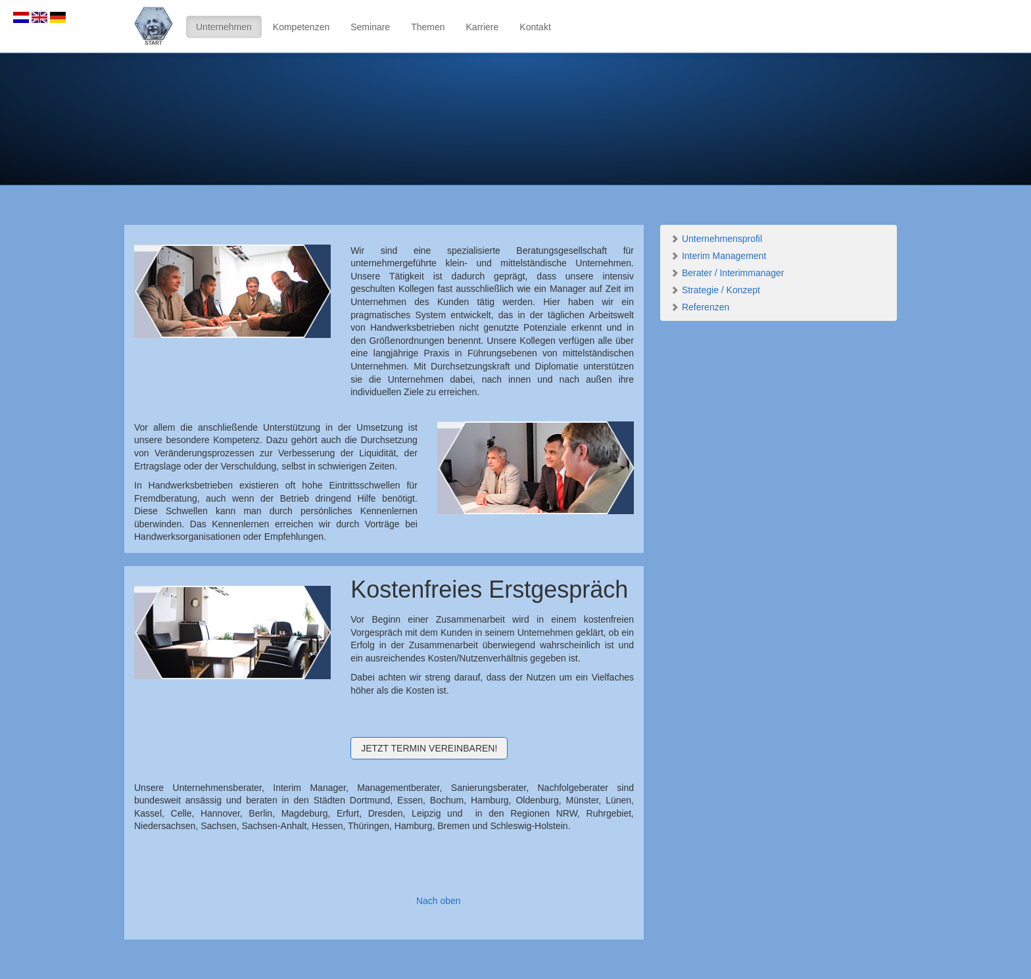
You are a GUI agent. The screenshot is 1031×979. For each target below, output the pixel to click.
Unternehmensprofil (716, 238)
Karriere (482, 27)
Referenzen (699, 307)
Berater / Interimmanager (727, 273)
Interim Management (718, 256)
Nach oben (438, 900)
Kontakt (534, 27)
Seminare (370, 27)
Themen (427, 27)
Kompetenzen (301, 27)
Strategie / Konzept (715, 290)
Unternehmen (224, 27)
